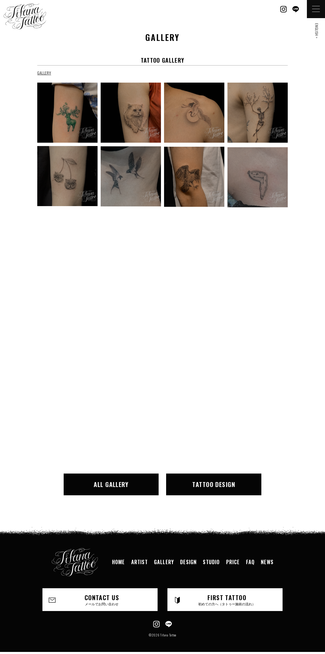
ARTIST (139, 562)
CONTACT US (101, 599)
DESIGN (188, 562)
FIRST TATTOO (227, 599)
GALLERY (44, 73)
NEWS (267, 562)
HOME (118, 562)
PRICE (233, 562)
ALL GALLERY (111, 484)
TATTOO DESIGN (213, 484)
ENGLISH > (317, 31)
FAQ (250, 562)
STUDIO (211, 562)
